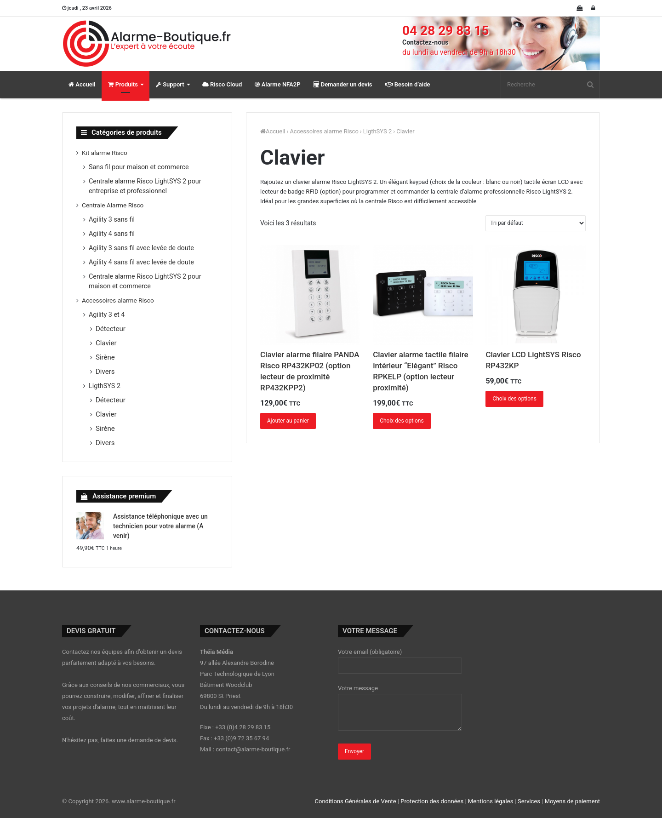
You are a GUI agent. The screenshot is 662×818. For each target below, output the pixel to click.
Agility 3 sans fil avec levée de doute (141, 248)
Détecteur (111, 329)
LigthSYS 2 (377, 131)
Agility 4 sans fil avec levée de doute (141, 262)
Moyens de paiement (572, 801)
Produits (122, 84)
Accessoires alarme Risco (324, 131)
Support (170, 84)
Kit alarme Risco (104, 152)
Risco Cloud (222, 84)
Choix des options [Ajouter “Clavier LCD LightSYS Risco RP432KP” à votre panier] (514, 398)
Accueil (81, 84)
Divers (105, 371)
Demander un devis (343, 84)
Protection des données (431, 801)
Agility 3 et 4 (107, 314)
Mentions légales (491, 801)
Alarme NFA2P (277, 84)
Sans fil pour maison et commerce (139, 167)
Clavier (106, 343)
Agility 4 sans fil (112, 233)
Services (529, 801)
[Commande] (535, 223)
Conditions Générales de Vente (355, 801)
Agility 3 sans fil (112, 219)
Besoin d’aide (407, 84)
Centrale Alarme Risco (112, 205)
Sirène (105, 357)
